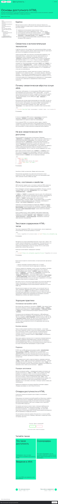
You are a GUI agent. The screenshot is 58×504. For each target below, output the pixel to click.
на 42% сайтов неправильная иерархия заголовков (34, 375)
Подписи (4, 34)
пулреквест (42, 429)
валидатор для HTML (35, 408)
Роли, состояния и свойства (6, 28)
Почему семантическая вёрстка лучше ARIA (7, 24)
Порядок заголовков (6, 35)
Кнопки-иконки (5, 33)
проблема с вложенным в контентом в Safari (32, 152)
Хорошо (55, 502)
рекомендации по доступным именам (29, 284)
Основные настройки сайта (7, 32)
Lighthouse (44, 406)
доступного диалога (44, 126)
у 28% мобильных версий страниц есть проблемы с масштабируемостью (32, 314)
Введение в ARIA (24, 461)
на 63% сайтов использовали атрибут (35, 350)
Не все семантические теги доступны (6, 27)
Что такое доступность (22, 442)
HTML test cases (32, 176)
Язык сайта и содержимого (47, 489)
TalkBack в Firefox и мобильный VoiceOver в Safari (33, 146)
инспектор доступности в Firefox (24, 400)
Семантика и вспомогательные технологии (7, 22)
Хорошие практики (5, 31)
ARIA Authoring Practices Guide (43, 124)
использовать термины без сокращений (25, 293)
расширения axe (20, 407)
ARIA (35, 36)
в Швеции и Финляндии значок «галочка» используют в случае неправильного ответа (32, 339)
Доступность (18, 2)
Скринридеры (44, 440)
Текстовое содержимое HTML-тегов (7, 30)
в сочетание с (31, 118)
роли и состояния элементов (44, 101)
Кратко (3, 20)
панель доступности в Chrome (41, 399)
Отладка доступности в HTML (6, 36)
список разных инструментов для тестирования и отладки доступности (33, 410)
